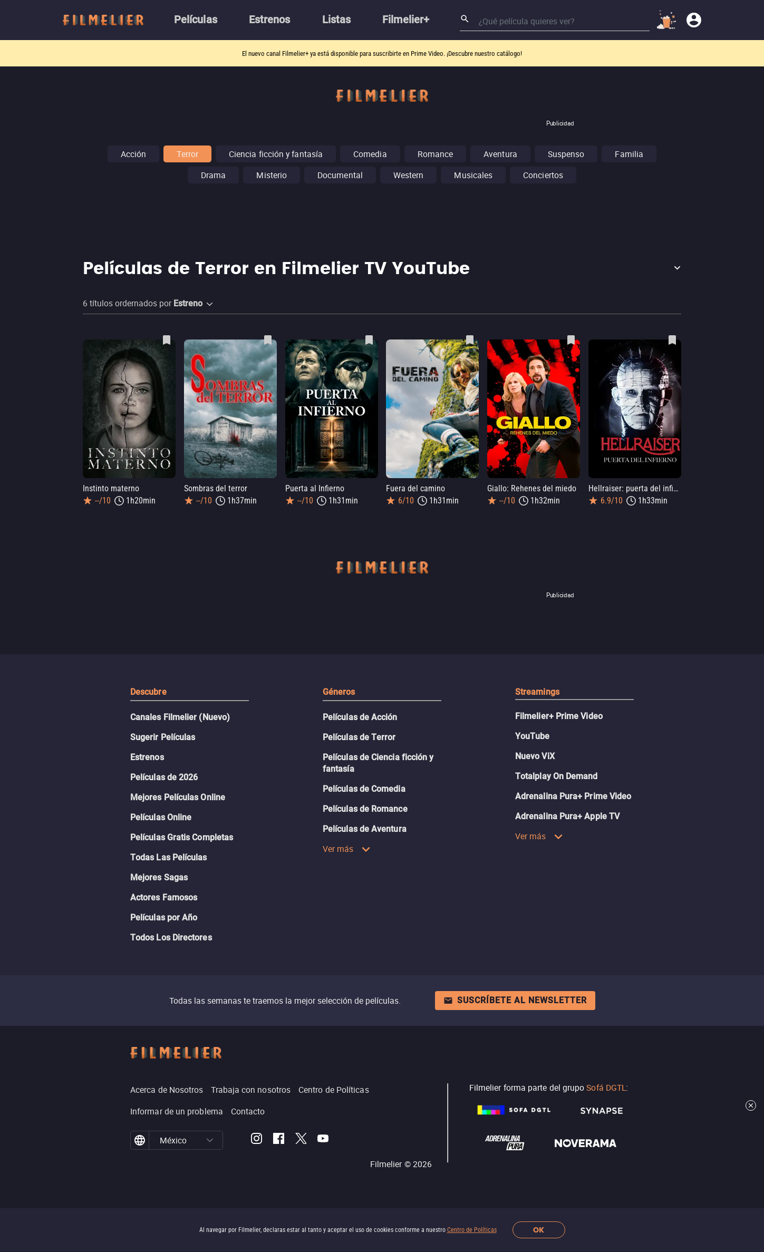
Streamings (537, 692)
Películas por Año (163, 918)
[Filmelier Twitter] (300, 1140)
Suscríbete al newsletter (515, 1000)
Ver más (347, 848)
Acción (133, 154)
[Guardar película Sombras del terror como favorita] (268, 340)
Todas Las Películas (168, 857)
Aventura (500, 154)
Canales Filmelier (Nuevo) (180, 717)
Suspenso (566, 154)
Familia (629, 154)
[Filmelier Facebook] (278, 1140)
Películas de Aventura (365, 829)
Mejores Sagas (159, 877)
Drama (213, 175)
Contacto (248, 1111)
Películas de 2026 (164, 777)
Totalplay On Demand (556, 776)
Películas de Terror (359, 737)
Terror (187, 154)
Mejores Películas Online (177, 797)
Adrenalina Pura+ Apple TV (567, 816)
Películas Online (160, 817)
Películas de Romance (365, 809)
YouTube (532, 736)
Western (408, 175)
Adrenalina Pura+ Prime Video (573, 796)
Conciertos (543, 175)
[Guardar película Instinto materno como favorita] (166, 340)
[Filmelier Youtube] (322, 1140)
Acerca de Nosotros (166, 1089)
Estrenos (147, 757)
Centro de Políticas (472, 1230)
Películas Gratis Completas (181, 837)
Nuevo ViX (535, 756)
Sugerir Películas (162, 737)
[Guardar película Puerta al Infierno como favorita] (369, 340)
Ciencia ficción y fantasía (276, 154)
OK (538, 1230)
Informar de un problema (176, 1111)
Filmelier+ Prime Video (559, 716)
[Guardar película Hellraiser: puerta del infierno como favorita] (672, 340)
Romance (435, 154)
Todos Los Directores (171, 938)
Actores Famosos (163, 897)
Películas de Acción (360, 717)
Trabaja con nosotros (251, 1089)
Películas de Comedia (364, 789)
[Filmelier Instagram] (256, 1140)
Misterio (271, 175)
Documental (340, 175)
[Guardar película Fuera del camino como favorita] (469, 340)
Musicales (473, 175)
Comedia (370, 154)
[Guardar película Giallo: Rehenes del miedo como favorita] (571, 340)
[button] (382, 269)
